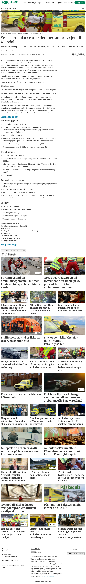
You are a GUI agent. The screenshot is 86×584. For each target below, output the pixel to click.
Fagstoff (41, 3)
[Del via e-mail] (81, 54)
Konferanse (68, 3)
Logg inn (80, 3)
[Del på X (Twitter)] (75, 54)
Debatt (48, 3)
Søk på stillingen (9, 117)
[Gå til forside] (9, 3)
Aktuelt (23, 3)
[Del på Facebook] (73, 54)
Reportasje (32, 3)
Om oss (33, 551)
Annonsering (36, 552)
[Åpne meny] (83, 8)
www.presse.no (48, 576)
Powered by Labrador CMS (43, 581)
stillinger (21, 250)
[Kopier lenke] (83, 54)
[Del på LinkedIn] (78, 54)
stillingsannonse (8, 250)
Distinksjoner (57, 3)
